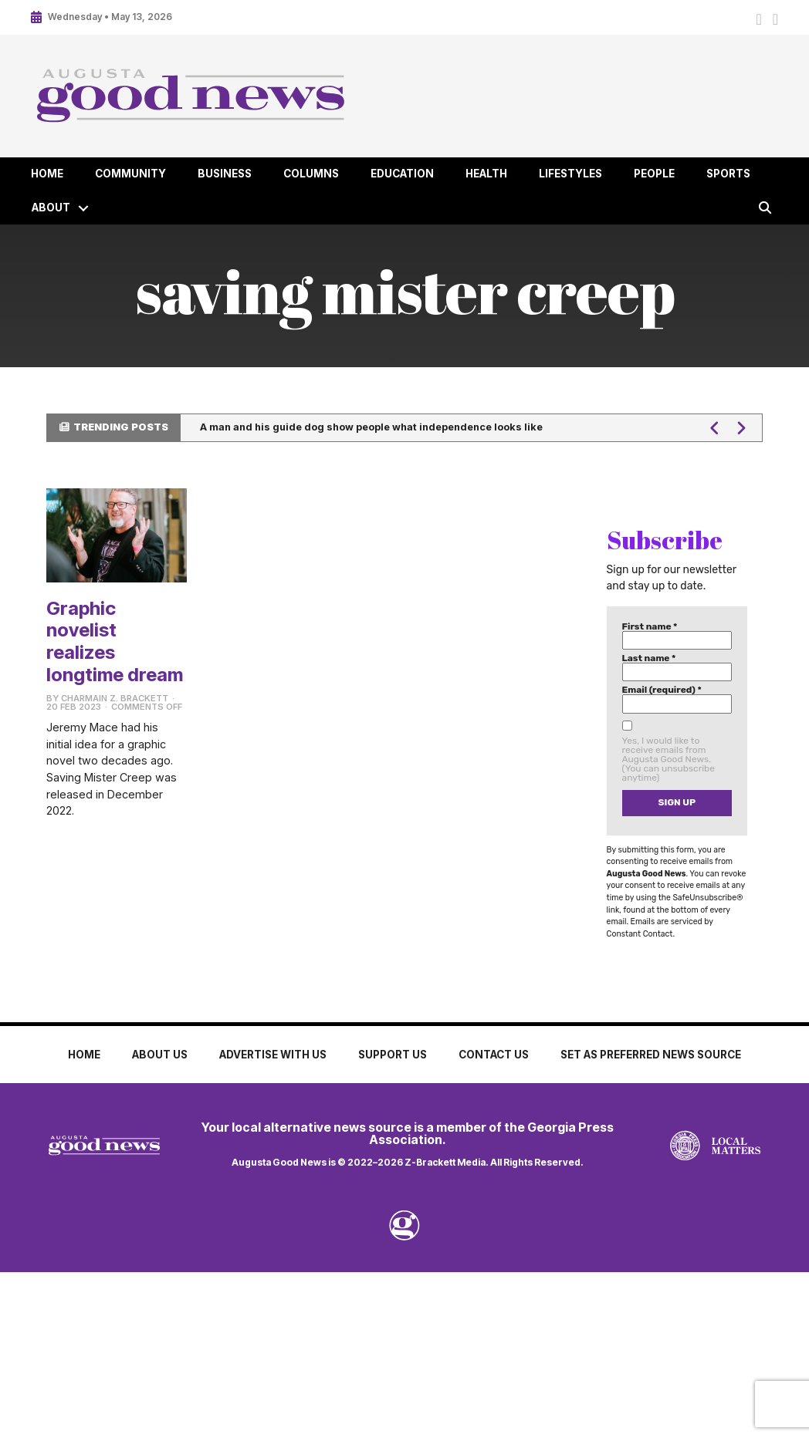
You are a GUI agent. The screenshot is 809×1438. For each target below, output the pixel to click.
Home (47, 173)
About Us (160, 1054)
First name (650, 626)
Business (225, 173)
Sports (728, 173)
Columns (311, 173)
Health (486, 173)
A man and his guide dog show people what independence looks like (371, 427)
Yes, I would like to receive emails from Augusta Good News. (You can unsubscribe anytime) (668, 759)
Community (130, 173)
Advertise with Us (273, 1054)
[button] (83, 208)
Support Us (392, 1054)
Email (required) (662, 689)
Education (402, 173)
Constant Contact (640, 934)
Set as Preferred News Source (650, 1054)
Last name (649, 658)
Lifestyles (570, 173)
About (51, 207)
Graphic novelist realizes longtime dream (114, 641)
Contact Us (494, 1054)
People (654, 173)
